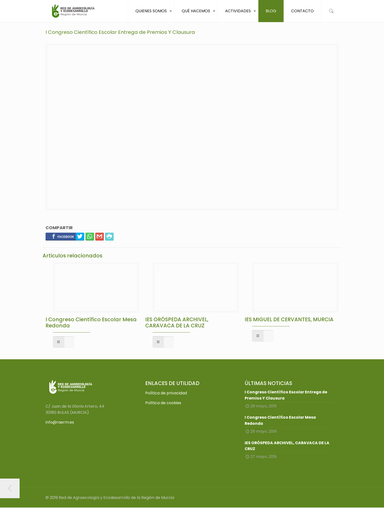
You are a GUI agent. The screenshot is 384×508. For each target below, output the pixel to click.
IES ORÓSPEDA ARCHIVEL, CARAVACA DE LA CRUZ (176, 322)
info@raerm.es (60, 422)
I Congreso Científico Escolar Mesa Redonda (91, 322)
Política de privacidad (166, 393)
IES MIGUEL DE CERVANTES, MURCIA (289, 319)
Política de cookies (163, 403)
